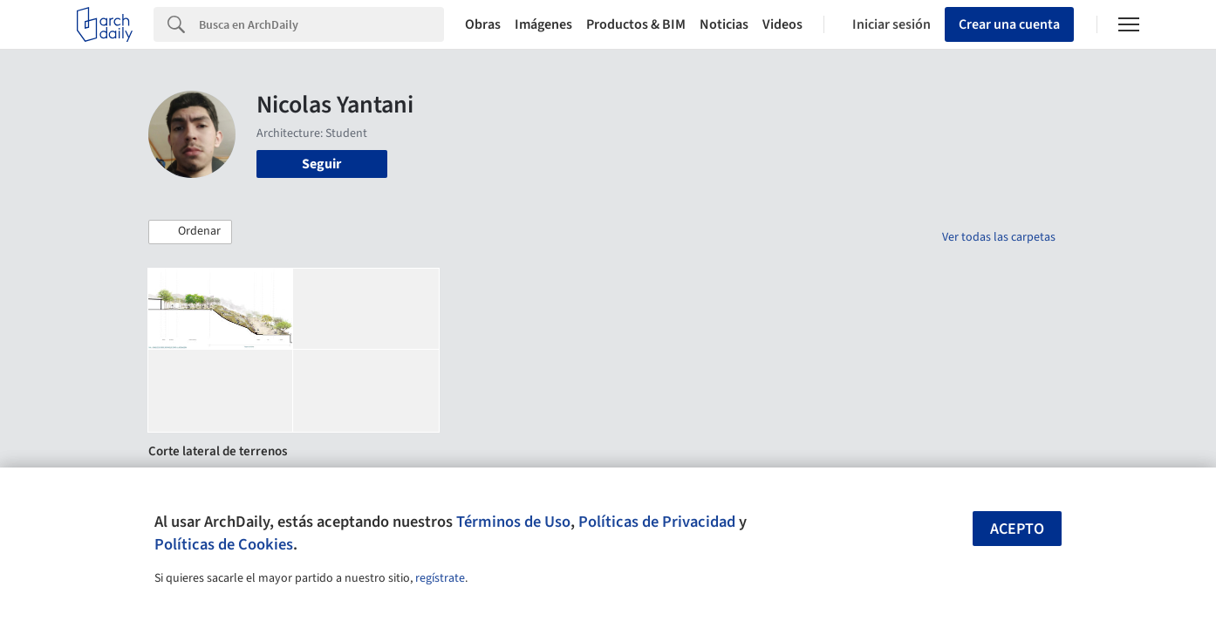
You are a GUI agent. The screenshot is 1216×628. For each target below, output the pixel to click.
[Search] (321, 24)
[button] (190, 232)
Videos (782, 24)
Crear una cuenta (1009, 24)
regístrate (440, 578)
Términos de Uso (513, 521)
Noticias (724, 24)
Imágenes (543, 24)
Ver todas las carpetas (998, 237)
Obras (483, 24)
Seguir (321, 164)
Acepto (1017, 529)
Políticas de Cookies (223, 544)
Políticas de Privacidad (656, 521)
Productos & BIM (636, 24)
